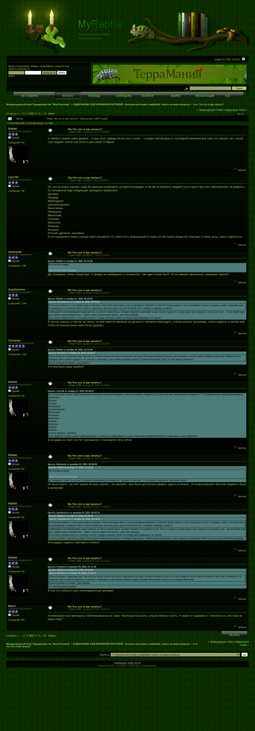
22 (27, 113)
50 (45, 113)
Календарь (124, 95)
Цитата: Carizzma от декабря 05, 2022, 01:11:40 (72, 567)
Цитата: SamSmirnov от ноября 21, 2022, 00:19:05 (73, 302)
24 (35, 113)
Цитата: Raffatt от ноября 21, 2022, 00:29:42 (70, 299)
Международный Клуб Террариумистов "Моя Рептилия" (38, 104)
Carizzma (14, 340)
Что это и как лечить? (211, 104)
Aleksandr (15, 251)
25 (38, 113)
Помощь (94, 95)
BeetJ (12, 606)
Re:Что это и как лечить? (85, 129)
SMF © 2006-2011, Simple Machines (139, 666)
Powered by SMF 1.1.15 (109, 666)
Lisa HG (13, 177)
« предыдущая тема (209, 109)
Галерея (147, 95)
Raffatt (12, 128)
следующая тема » (235, 109)
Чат (227, 95)
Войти (175, 95)
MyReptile (121, 663)
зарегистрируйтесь (19, 68)
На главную (29, 95)
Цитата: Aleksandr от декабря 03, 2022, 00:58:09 (72, 464)
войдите (59, 66)
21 (23, 113)
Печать (241, 114)
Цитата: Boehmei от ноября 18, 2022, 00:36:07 (71, 353)
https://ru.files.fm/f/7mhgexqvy (62, 270)
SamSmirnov (16, 289)
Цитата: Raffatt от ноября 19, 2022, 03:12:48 (70, 350)
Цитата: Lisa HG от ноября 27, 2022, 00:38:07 (71, 391)
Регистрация (204, 95)
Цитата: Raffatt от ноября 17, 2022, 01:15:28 (70, 261)
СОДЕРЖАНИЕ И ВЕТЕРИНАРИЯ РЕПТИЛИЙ (98, 104)
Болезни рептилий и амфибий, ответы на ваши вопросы (157, 104)
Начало (68, 95)
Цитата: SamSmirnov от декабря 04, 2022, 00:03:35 (74, 513)
